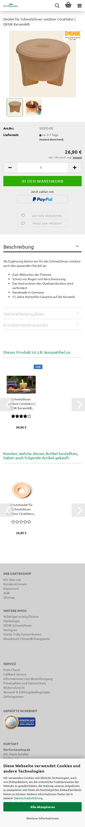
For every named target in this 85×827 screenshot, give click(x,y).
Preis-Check (11, 670)
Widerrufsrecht (14, 687)
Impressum (11, 588)
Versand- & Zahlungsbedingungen (26, 692)
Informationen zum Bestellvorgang (27, 679)
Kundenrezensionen (25, 325)
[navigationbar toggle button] (79, 5)
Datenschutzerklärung (28, 798)
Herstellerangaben (24, 314)
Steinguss (10, 630)
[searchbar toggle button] (57, 5)
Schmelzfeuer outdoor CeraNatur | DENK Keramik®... (21, 403)
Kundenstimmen (15, 584)
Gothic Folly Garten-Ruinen (22, 634)
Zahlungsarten (13, 696)
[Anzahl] (42, 167)
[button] (10, 167)
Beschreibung (18, 247)
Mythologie (11, 621)
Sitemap (9, 597)
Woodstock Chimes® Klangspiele (26, 639)
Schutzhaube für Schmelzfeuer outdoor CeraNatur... (21, 509)
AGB (6, 593)
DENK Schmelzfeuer (17, 625)
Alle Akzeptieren (42, 807)
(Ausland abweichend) (51, 139)
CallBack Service (14, 674)
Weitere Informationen (42, 818)
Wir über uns (12, 579)
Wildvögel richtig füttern (21, 616)
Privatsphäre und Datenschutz (24, 683)
